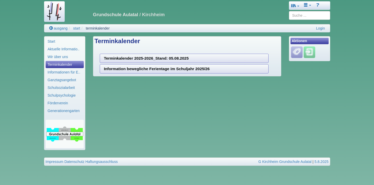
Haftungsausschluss (101, 162)
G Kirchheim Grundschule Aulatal (284, 162)
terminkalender (98, 28)
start (76, 28)
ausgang (58, 28)
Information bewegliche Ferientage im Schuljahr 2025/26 (157, 69)
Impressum (54, 162)
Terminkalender (60, 64)
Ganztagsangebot (62, 80)
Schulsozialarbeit (61, 88)
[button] (295, 6)
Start (51, 41)
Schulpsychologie (62, 95)
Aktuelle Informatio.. (64, 49)
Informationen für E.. (64, 72)
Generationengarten (64, 111)
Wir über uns (58, 57)
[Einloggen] (309, 52)
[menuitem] (65, 41)
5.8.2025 (321, 162)
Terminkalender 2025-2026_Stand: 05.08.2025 (146, 58)
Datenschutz (74, 162)
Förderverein (58, 103)
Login (320, 28)
